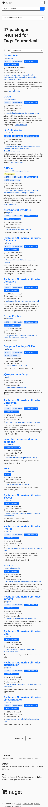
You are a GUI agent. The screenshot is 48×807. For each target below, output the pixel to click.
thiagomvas (10, 471)
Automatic (19, 190)
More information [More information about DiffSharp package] (10, 204)
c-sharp (34, 458)
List (36, 336)
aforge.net (17, 75)
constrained (23, 77)
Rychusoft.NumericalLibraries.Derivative (22, 280)
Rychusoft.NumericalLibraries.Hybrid (22, 527)
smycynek (9, 213)
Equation (14, 719)
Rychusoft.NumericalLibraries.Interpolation (22, 663)
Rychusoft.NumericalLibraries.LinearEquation (22, 698)
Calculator (9, 260)
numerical (9, 113)
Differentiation (11, 190)
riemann (21, 229)
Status (5, 764)
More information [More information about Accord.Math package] (15, 91)
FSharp (29, 193)
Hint (7, 581)
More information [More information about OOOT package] (21, 125)
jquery (8, 387)
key (25, 387)
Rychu (8, 243)
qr (17, 77)
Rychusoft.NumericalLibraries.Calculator (22, 239)
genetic (6, 149)
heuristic (18, 146)
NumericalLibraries (25, 513)
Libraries (24, 260)
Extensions (14, 336)
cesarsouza (10, 58)
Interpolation (10, 684)
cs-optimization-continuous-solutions (21, 440)
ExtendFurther (12, 316)
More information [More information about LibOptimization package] (17, 163)
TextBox (9, 565)
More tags (17, 79)
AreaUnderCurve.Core (17, 210)
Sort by (7, 50)
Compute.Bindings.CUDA (19, 346)
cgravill (9, 171)
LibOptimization (13, 130)
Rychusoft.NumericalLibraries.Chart (22, 632)
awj (7, 377)
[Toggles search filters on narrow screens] (42, 18)
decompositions (9, 77)
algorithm (12, 149)
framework (25, 75)
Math (29, 260)
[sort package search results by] (27, 51)
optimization (32, 77)
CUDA (21, 366)
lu (16, 77)
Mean (34, 260)
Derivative (9, 301)
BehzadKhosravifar (13, 568)
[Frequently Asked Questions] (4, 774)
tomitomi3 (9, 133)
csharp (18, 484)
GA (17, 149)
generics (13, 484)
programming (34, 113)
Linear (8, 719)
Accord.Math (11, 55)
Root (14, 548)
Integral (8, 618)
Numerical (34, 190)
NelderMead (8, 151)
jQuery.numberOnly (16, 374)
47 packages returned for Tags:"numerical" (22, 35)
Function (9, 548)
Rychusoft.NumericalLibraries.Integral (22, 597)
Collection (15, 338)
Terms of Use (28, 804)
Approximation (20, 684)
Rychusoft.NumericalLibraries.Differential (22, 401)
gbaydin (26, 171)
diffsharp (15, 171)
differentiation (8, 79)
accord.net (9, 75)
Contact (6, 755)
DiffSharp (9, 168)
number (13, 387)
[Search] (42, 9)
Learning (23, 193)
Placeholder (19, 581)
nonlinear (25, 113)
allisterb (9, 349)
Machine (16, 193)
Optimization (8, 193)
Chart (8, 650)
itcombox (9, 319)
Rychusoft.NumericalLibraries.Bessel (22, 496)
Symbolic (27, 190)
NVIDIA (15, 366)
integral (14, 229)
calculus (9, 229)
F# (33, 193)
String (8, 336)
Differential (9, 422)
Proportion (7, 262)
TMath (7, 468)
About (19, 804)
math (31, 75)
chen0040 (9, 444)
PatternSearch (24, 149)
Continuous (10, 458)
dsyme (21, 171)
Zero (18, 548)
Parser (38, 581)
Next (29, 738)
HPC (25, 366)
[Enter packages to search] (21, 9)
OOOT (7, 96)
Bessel (8, 513)
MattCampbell (11, 99)
